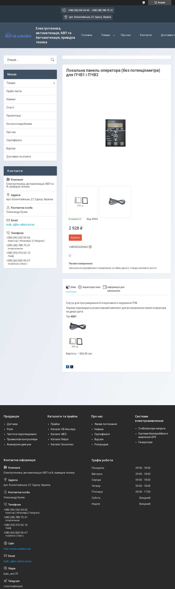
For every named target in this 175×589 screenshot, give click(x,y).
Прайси (55, 424)
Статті (10, 107)
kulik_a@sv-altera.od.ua (20, 224)
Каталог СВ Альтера (63, 429)
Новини (10, 99)
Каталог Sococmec (62, 444)
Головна (86, 35)
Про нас (126, 35)
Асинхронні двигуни (19, 444)
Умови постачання (105, 424)
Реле (10, 429)
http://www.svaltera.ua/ (17, 548)
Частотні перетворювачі (22, 434)
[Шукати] (52, 59)
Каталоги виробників (19, 123)
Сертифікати (14, 140)
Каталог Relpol (59, 439)
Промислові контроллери (22, 439)
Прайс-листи (14, 91)
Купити (75, 237)
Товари (105, 35)
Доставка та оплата (18, 156)
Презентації (13, 115)
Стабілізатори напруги (151, 428)
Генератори (145, 442)
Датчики (12, 424)
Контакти (146, 35)
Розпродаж (101, 444)
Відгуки (10, 148)
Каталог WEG (59, 434)
